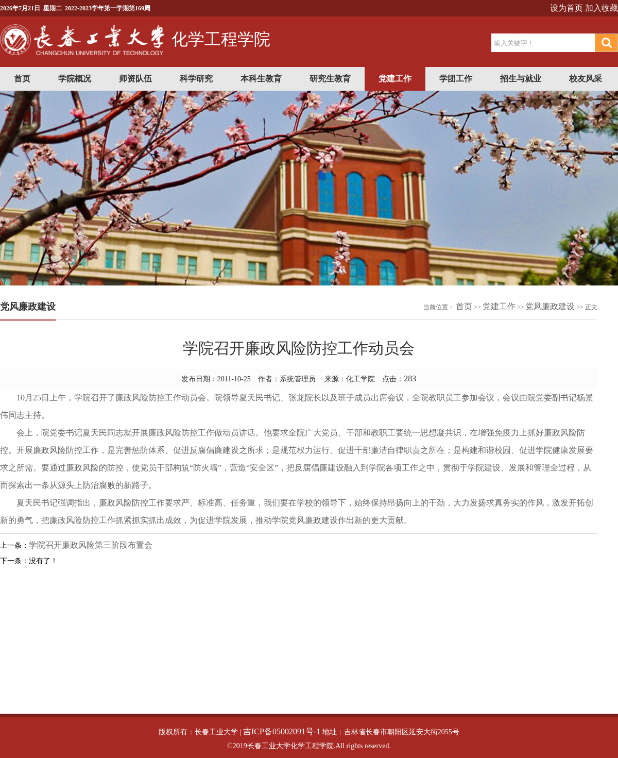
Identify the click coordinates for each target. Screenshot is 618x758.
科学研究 (196, 78)
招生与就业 (520, 78)
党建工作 (395, 78)
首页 (22, 78)
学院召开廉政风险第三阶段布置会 (90, 545)
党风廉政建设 (550, 306)
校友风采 (585, 78)
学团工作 (455, 78)
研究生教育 (330, 78)
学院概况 (74, 78)
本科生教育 (261, 78)
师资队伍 (135, 78)
